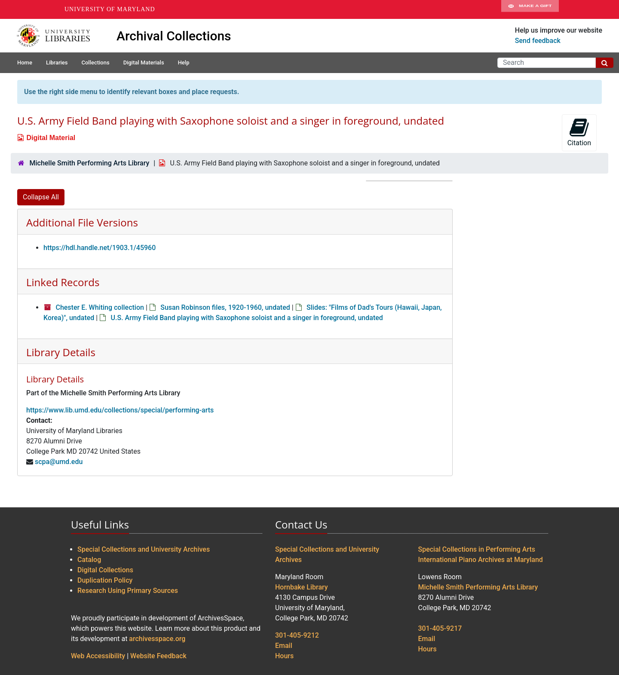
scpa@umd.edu (59, 462)
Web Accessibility (98, 656)
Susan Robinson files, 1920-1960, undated (225, 307)
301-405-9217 (440, 628)
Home (24, 62)
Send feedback (538, 41)
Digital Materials (143, 62)
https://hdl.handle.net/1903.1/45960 (99, 248)
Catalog (89, 560)
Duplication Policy (104, 580)
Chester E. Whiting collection (99, 307)
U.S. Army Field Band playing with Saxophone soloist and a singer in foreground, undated (247, 318)
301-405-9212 (297, 635)
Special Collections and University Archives (143, 549)
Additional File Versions (82, 222)
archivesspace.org (157, 639)
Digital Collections (105, 570)
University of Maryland (109, 9)
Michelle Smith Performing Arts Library (89, 163)
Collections (95, 62)
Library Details (60, 352)
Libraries (57, 62)
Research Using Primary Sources (127, 590)
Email (283, 645)
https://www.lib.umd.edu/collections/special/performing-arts (120, 410)
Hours (284, 656)
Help (184, 62)
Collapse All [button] (41, 197)
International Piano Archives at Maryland (480, 560)
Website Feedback (158, 656)
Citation (579, 132)
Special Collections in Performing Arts (477, 549)
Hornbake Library (301, 587)
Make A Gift (530, 9)
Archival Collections (173, 35)
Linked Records (62, 282)
